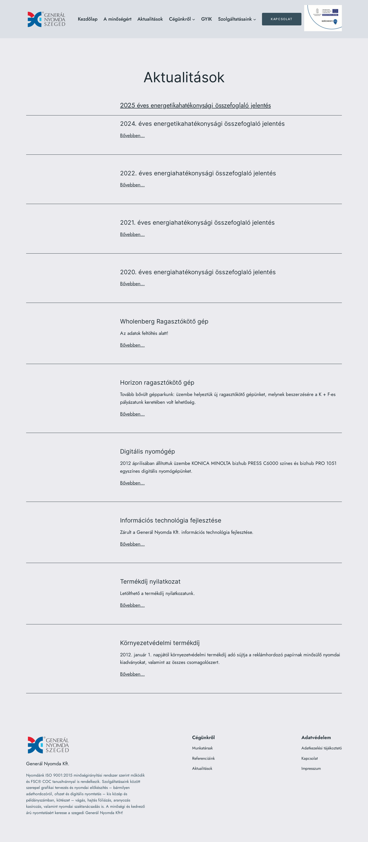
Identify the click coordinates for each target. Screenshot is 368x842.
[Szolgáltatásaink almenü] (254, 19)
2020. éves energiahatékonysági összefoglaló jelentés (198, 272)
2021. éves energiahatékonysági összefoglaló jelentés (197, 222)
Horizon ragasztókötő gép (157, 382)
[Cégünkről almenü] (193, 19)
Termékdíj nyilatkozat (150, 581)
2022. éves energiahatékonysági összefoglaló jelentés (198, 173)
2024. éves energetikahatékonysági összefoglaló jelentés (202, 123)
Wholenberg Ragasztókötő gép (164, 321)
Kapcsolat (281, 19)
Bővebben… (132, 135)
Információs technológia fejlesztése (170, 520)
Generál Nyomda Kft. (47, 763)
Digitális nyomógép (147, 451)
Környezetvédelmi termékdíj (160, 643)
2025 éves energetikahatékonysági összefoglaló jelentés (195, 105)
